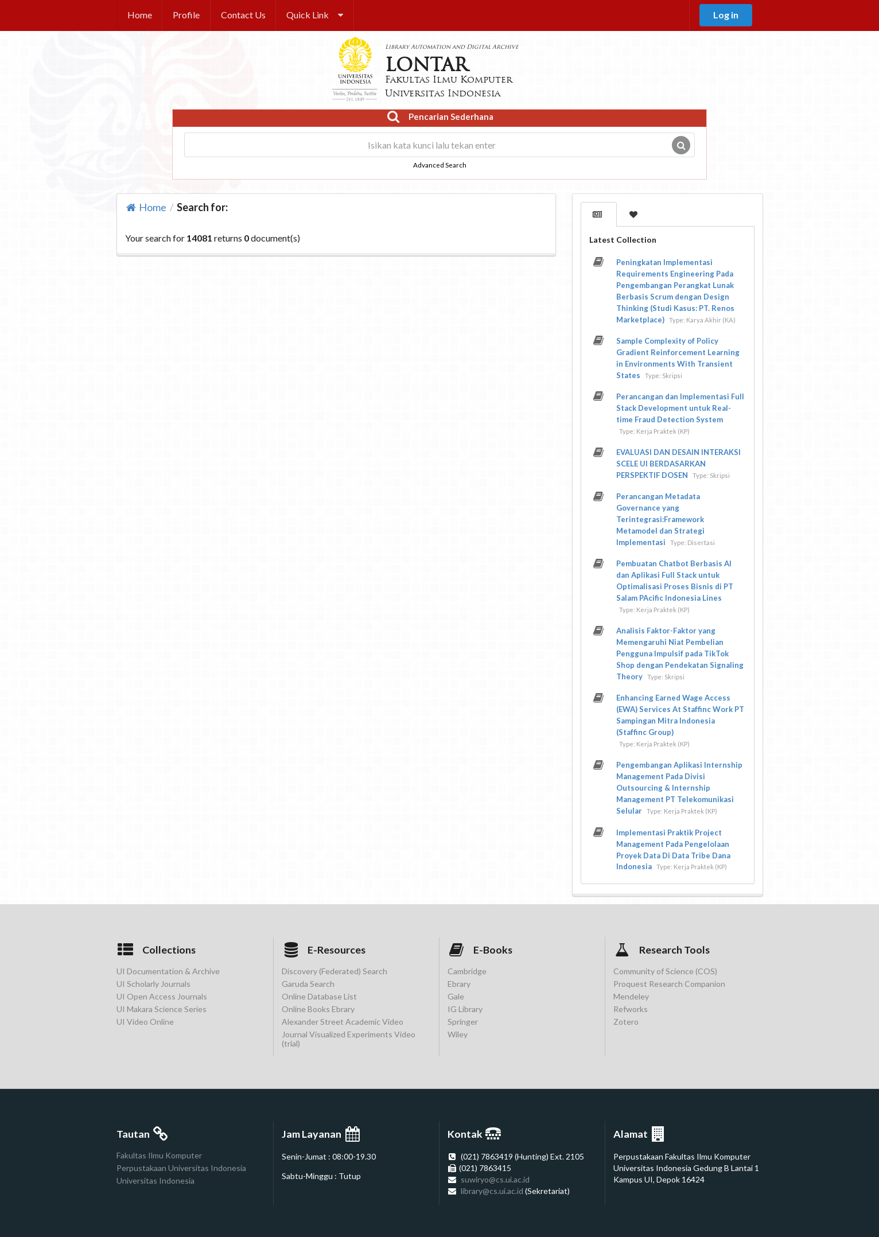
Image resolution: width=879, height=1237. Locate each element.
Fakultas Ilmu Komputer (159, 1155)
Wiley (458, 1034)
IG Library (465, 1009)
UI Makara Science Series (161, 1009)
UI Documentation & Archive (168, 971)
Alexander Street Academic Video (342, 1021)
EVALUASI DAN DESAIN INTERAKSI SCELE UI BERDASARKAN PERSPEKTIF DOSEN (678, 464)
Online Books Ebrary (318, 1009)
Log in (725, 14)
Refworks (630, 1009)
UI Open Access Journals (161, 996)
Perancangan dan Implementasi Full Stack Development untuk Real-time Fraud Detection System (680, 408)
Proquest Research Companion (669, 984)
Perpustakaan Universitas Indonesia (181, 1168)
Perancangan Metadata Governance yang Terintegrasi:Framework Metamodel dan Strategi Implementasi (660, 519)
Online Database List (319, 996)
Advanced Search (439, 165)
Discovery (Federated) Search (334, 971)
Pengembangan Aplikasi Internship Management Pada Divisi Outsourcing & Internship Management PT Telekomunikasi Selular (679, 787)
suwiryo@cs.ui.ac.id (495, 1179)
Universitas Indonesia (155, 1180)
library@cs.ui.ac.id (492, 1191)
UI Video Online (145, 1021)
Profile (186, 14)
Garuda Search (308, 984)
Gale (456, 996)
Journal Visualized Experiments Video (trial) (348, 1038)
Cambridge (467, 971)
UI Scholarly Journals (153, 984)
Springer (463, 1021)
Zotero (626, 1021)
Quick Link (314, 14)
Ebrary (459, 984)
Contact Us (243, 14)
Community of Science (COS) (665, 971)
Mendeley (631, 996)
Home (139, 14)
